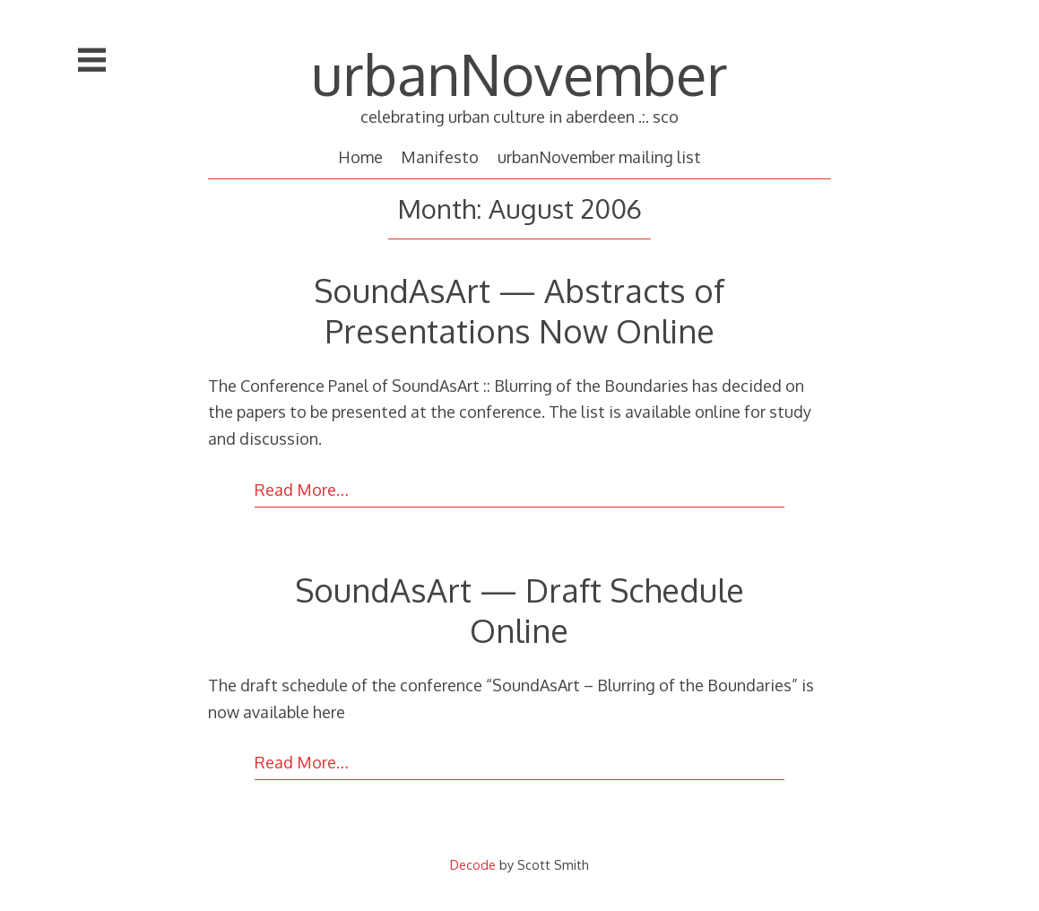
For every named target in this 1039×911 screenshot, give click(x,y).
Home (360, 157)
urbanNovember (519, 73)
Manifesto (440, 157)
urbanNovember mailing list (599, 157)
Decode (473, 864)
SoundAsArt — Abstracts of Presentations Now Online (519, 310)
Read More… (302, 489)
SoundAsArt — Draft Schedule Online (519, 609)
